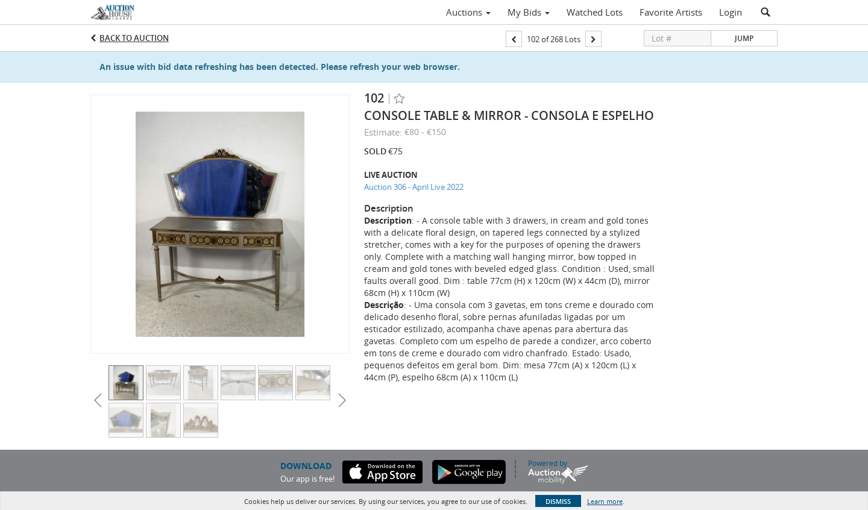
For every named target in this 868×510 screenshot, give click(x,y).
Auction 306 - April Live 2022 (414, 186)
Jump (744, 38)
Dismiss (558, 501)
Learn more (605, 501)
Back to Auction (134, 38)
